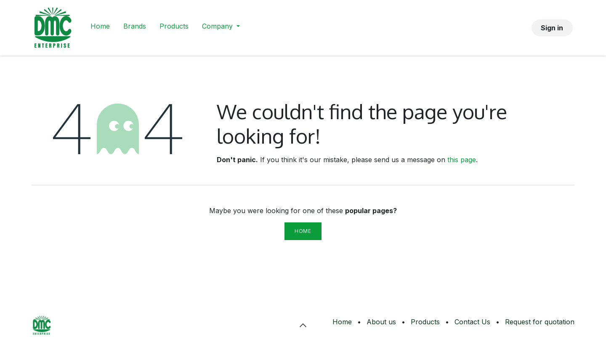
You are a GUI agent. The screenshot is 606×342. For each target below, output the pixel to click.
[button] (303, 325)
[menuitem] (100, 27)
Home (303, 231)
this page (461, 159)
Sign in (552, 28)
